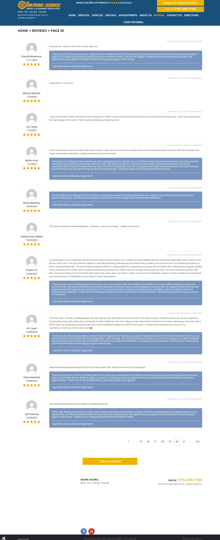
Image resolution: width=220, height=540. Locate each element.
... (134, 437)
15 (140, 437)
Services (80, 16)
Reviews (146, 16)
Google (91, 528)
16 (147, 437)
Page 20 (62, 26)
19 (169, 437)
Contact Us (159, 16)
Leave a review (110, 457)
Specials (103, 16)
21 (183, 437)
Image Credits (24, 536)
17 (154, 437)
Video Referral (191, 16)
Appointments (118, 16)
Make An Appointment (180, 3)
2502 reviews (124, 2)
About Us (134, 16)
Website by (192, 535)
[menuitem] (70, 16)
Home (70, 16)
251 (198, 437)
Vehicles (91, 16)
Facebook (84, 528)
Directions (174, 16)
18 (162, 437)
